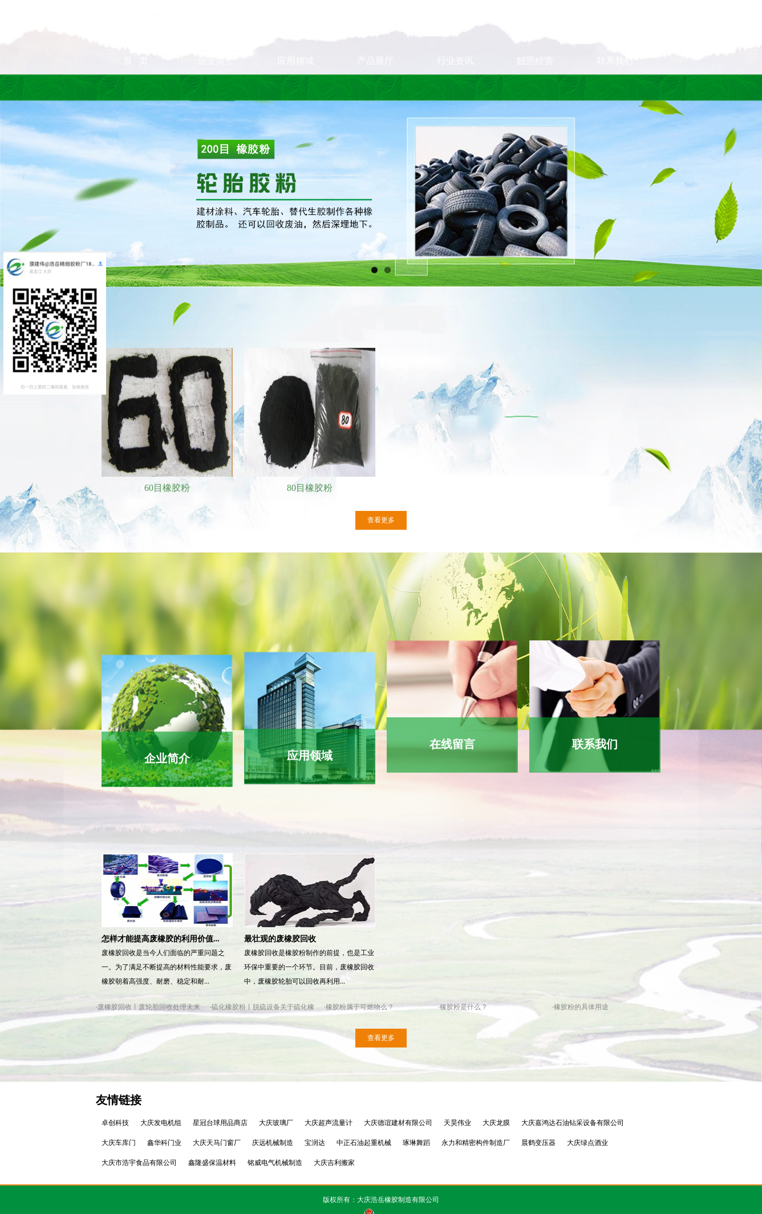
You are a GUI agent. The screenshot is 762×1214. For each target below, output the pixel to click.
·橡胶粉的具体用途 (580, 1007)
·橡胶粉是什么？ (463, 1007)
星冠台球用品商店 (220, 1123)
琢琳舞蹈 (416, 1143)
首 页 (135, 87)
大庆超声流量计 (328, 1123)
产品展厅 (375, 87)
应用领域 (295, 87)
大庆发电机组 (160, 1123)
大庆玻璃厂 (276, 1123)
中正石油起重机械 (364, 1143)
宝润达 (315, 1143)
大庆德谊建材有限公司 (398, 1123)
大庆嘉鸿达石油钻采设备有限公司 (572, 1123)
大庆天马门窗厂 (217, 1143)
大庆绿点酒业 (587, 1143)
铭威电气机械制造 (275, 1163)
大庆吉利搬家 (334, 1163)
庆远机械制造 (272, 1143)
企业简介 (215, 87)
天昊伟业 (457, 1123)
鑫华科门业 (164, 1143)
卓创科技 (115, 1123)
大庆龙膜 (496, 1123)
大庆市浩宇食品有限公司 (139, 1163)
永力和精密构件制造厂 (475, 1143)
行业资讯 (455, 87)
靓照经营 (535, 87)
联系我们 (615, 87)
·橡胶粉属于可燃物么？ (359, 1007)
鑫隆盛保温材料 (212, 1163)
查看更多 (381, 520)
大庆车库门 (119, 1143)
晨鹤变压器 (538, 1143)
